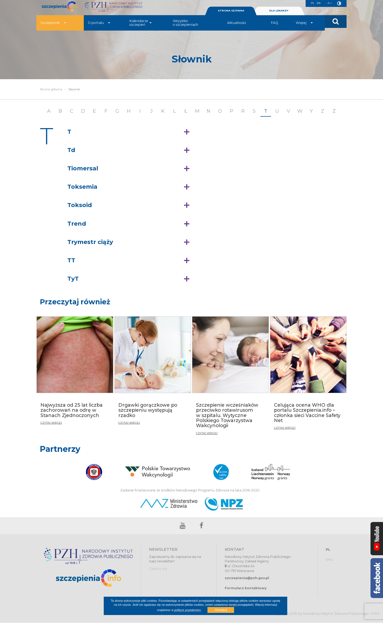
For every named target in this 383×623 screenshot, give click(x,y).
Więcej (304, 30)
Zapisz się (158, 569)
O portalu (99, 30)
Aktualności (236, 30)
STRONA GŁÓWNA (231, 18)
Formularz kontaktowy (246, 588)
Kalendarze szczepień (141, 30)
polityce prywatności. (187, 610)
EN (317, 4)
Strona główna (51, 89)
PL (310, 4)
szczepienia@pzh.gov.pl (247, 578)
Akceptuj (221, 610)
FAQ (274, 30)
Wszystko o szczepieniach (185, 30)
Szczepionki (53, 30)
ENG (329, 560)
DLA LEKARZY (279, 18)
